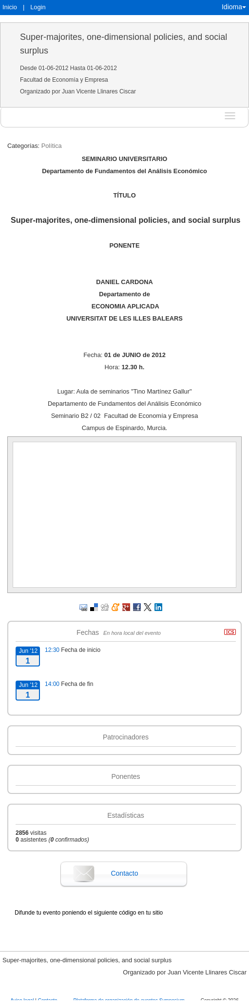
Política (51, 145)
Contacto (124, 873)
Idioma (234, 7)
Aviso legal (22, 1000)
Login (37, 7)
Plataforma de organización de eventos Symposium (129, 1000)
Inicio (9, 7)
